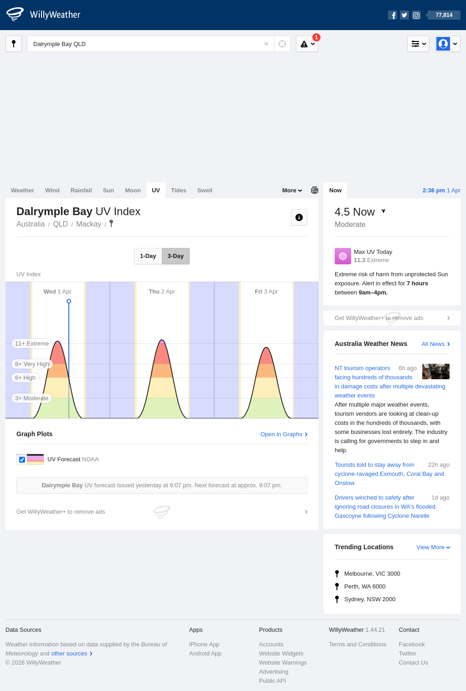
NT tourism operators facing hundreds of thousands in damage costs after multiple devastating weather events (392, 409)
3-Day (176, 256)
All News (433, 343)
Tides (178, 190)
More (289, 190)
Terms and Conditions (357, 644)
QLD (60, 224)
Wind (52, 190)
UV (156, 190)
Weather (22, 190)
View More (431, 547)
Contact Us (413, 662)
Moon (133, 190)
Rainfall (81, 190)
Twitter (407, 653)
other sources (69, 653)
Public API (272, 680)
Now (335, 190)
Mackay (88, 224)
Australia (30, 224)
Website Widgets (281, 653)
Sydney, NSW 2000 (369, 599)
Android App (205, 653)
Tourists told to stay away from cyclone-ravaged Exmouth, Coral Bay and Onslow (392, 473)
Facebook (412, 644)
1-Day (148, 256)
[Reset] (266, 43)
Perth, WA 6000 (365, 586)
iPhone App (204, 644)
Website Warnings (283, 662)
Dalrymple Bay (111, 223)
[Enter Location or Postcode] (158, 44)
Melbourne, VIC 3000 (372, 573)
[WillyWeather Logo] (48, 15)
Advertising (273, 671)
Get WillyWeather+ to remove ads (379, 318)
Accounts (271, 644)
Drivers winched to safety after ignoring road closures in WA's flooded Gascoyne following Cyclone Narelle (392, 506)
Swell (204, 190)
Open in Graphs (281, 434)
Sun (108, 190)
